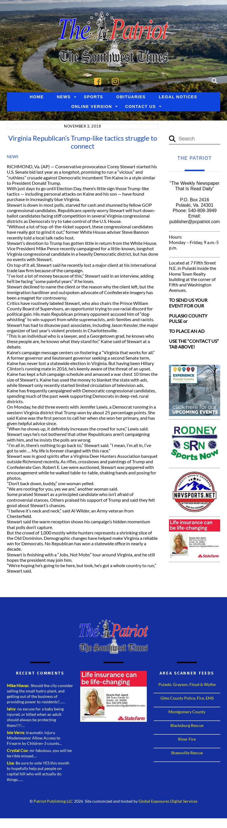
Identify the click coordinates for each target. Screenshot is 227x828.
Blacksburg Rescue (186, 730)
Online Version (91, 111)
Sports (93, 102)
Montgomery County (186, 716)
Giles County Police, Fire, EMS (187, 703)
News (64, 102)
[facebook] (99, 85)
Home (37, 102)
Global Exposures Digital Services (168, 806)
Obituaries (131, 102)
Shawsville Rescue (187, 757)
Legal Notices (178, 102)
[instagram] (117, 85)
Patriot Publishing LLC (53, 806)
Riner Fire (187, 744)
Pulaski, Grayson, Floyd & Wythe (187, 689)
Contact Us (140, 111)
